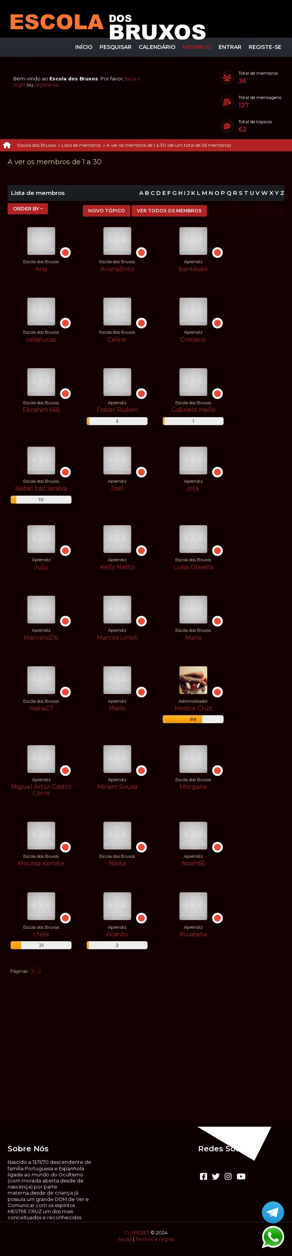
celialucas (41, 339)
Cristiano (193, 339)
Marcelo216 (41, 637)
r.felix (41, 934)
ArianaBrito (117, 269)
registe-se (46, 85)
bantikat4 (193, 269)
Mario (117, 708)
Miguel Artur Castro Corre (41, 789)
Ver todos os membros (169, 211)
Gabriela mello (193, 409)
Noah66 (193, 863)
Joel (117, 488)
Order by (26, 209)
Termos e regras (154, 1239)
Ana (41, 269)
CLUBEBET (136, 1233)
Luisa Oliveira (193, 567)
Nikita (117, 863)
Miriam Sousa (117, 786)
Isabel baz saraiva (41, 488)
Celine (117, 339)
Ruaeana (193, 934)
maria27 (41, 708)
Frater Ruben (117, 409)
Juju (41, 567)
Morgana (193, 786)
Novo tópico (106, 211)
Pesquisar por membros (246, 211)
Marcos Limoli (117, 637)
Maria (193, 637)
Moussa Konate (41, 863)
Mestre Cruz (193, 708)
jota (193, 488)
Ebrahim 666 (41, 409)
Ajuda (125, 1239)
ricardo (117, 934)
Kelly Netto (117, 567)
